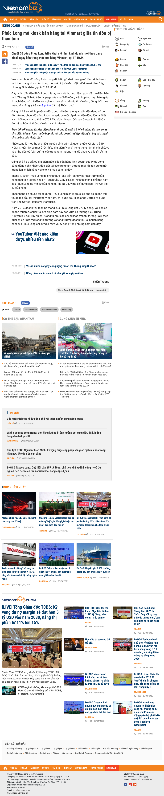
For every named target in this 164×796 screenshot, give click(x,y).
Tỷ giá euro (70, 749)
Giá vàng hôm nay (14, 749)
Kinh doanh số (74, 25)
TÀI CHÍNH (56, 19)
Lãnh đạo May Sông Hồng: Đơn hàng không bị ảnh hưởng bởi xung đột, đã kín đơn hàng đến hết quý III (54, 434)
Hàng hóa (43, 581)
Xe (124, 25)
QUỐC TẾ (45, 19)
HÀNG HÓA (34, 19)
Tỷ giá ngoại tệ (31, 749)
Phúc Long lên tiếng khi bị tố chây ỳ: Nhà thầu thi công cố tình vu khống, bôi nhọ (63, 64)
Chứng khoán (8, 527)
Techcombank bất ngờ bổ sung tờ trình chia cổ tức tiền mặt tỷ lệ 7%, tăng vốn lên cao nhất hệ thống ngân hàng (19, 573)
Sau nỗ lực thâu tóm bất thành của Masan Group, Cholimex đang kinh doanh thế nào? (28, 365)
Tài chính (11, 458)
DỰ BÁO (23, 19)
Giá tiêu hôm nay (110, 749)
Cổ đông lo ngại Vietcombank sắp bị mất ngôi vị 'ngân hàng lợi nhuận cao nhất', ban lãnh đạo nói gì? (56, 521)
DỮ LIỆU (123, 19)
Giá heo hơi (83, 749)
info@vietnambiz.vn (21, 790)
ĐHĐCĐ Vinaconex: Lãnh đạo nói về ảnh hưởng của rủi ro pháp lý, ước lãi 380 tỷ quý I (97, 679)
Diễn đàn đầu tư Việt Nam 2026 (109, 753)
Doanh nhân (93, 25)
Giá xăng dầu (146, 749)
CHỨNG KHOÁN (80, 19)
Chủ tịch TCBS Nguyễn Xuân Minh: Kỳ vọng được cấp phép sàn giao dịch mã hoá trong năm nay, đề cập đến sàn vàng (56, 452)
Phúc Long (66, 309)
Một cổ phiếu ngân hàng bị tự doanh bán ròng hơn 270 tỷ (19, 519)
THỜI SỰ (13, 19)
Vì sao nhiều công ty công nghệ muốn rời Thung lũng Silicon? (61, 266)
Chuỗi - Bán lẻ (112, 25)
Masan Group (31, 309)
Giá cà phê (95, 749)
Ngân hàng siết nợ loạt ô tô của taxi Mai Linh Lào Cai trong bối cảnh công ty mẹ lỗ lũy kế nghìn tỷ (83, 353)
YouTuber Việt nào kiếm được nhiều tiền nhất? (37, 236)
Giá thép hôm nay (14, 753)
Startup (28, 25)
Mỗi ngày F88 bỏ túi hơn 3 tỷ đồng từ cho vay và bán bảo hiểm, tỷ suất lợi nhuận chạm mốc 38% (84, 373)
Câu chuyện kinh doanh (49, 25)
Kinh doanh (11, 26)
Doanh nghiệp (13, 441)
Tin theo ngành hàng (129, 29)
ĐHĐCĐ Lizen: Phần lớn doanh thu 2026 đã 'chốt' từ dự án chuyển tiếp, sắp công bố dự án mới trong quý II (146, 681)
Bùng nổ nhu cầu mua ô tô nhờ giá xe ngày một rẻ (54, 273)
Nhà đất (10, 476)
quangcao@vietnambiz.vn (141, 779)
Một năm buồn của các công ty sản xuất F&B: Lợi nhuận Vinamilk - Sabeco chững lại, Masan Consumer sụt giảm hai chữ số (28, 394)
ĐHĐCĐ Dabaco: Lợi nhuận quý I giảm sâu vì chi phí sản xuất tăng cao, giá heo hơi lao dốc (55, 572)
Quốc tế (10, 423)
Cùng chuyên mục (73, 319)
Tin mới (13, 413)
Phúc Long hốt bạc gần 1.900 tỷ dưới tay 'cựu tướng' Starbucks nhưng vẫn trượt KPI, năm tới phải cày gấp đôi (29, 383)
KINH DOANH (111, 19)
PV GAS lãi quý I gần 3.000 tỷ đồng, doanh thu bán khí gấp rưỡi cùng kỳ (94, 570)
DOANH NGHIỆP (96, 19)
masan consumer (49, 309)
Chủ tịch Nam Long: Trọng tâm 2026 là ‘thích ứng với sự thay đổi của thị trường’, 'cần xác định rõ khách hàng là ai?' (147, 616)
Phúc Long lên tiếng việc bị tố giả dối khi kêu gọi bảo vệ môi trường (57, 72)
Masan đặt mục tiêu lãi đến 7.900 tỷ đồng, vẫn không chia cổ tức (27, 373)
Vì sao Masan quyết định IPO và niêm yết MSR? (27, 355)
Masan (17, 309)
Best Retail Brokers (83, 753)
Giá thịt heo (45, 753)
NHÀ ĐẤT (67, 19)
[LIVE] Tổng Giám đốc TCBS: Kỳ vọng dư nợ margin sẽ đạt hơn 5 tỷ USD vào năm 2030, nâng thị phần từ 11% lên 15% (30, 615)
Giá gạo (56, 753)
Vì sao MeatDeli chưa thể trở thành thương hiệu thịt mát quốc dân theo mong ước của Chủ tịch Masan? (85, 365)
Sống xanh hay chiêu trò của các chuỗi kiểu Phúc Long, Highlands (56, 68)
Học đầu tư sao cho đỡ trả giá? (97, 641)
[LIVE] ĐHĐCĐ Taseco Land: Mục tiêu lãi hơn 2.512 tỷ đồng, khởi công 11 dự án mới (97, 613)
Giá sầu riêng (31, 753)
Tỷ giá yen (57, 749)
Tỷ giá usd (45, 749)
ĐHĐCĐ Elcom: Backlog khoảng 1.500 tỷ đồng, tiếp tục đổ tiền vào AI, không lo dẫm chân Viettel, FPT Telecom (85, 394)
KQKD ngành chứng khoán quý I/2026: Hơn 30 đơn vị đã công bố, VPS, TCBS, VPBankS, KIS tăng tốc (40, 690)
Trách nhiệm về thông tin (17, 793)
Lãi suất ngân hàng (129, 749)
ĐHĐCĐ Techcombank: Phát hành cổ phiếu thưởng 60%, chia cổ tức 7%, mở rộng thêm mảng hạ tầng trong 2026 (94, 523)
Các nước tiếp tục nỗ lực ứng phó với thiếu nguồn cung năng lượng (45, 419)
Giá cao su (67, 753)
